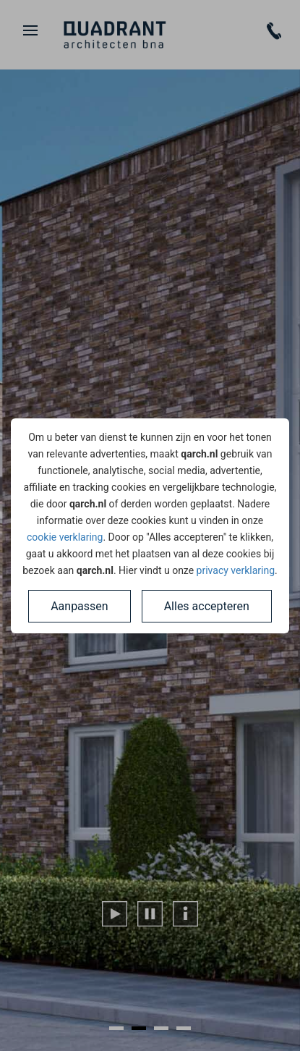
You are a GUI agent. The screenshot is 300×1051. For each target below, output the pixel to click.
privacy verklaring (236, 570)
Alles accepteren (206, 606)
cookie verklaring (65, 537)
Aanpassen (79, 606)
